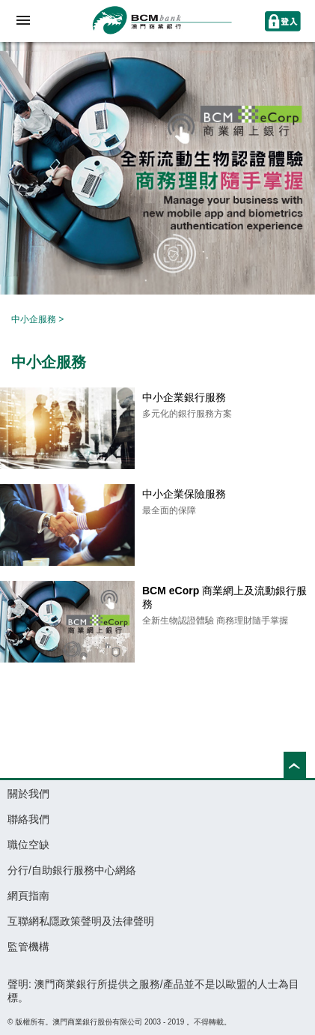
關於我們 (28, 794)
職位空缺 (28, 845)
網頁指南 (28, 896)
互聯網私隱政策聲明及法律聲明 (80, 921)
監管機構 (28, 947)
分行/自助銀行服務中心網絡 (71, 870)
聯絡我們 (28, 819)
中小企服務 (33, 319)
